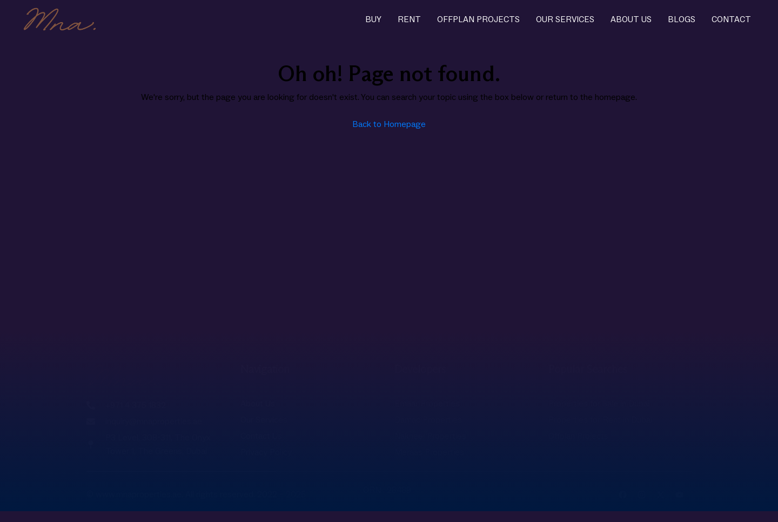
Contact (731, 19)
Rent (409, 19)
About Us (631, 19)
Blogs (681, 19)
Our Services (565, 19)
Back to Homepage (389, 124)
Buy (373, 19)
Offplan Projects (478, 19)
